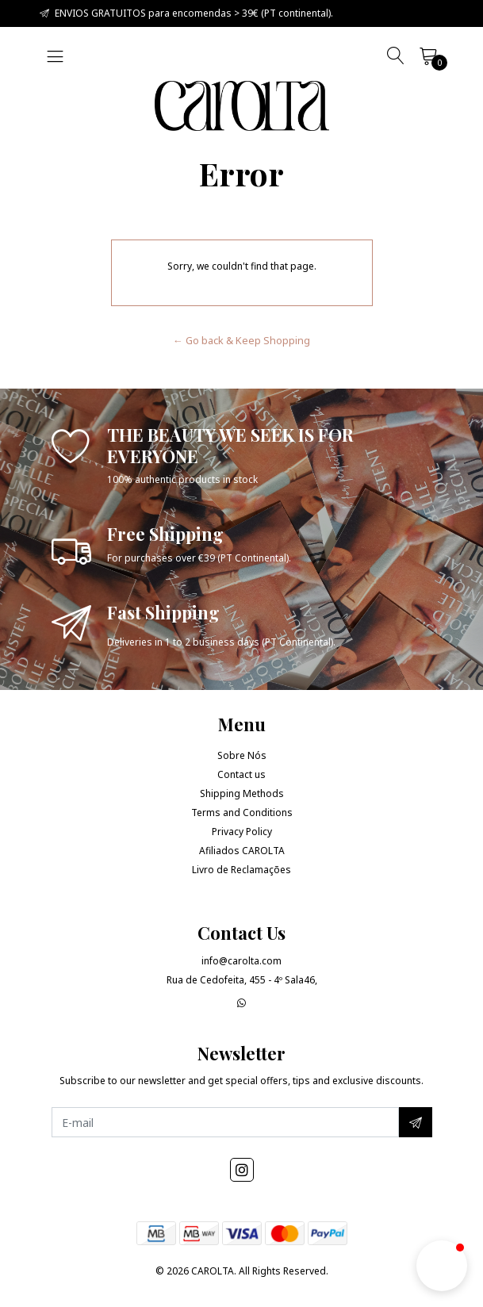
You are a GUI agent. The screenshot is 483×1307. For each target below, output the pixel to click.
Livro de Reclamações (241, 869)
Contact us (241, 774)
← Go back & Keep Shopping (241, 340)
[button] (441, 1265)
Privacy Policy (242, 831)
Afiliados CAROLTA (242, 850)
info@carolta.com (241, 961)
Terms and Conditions (242, 812)
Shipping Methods (242, 793)
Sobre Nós (241, 755)
